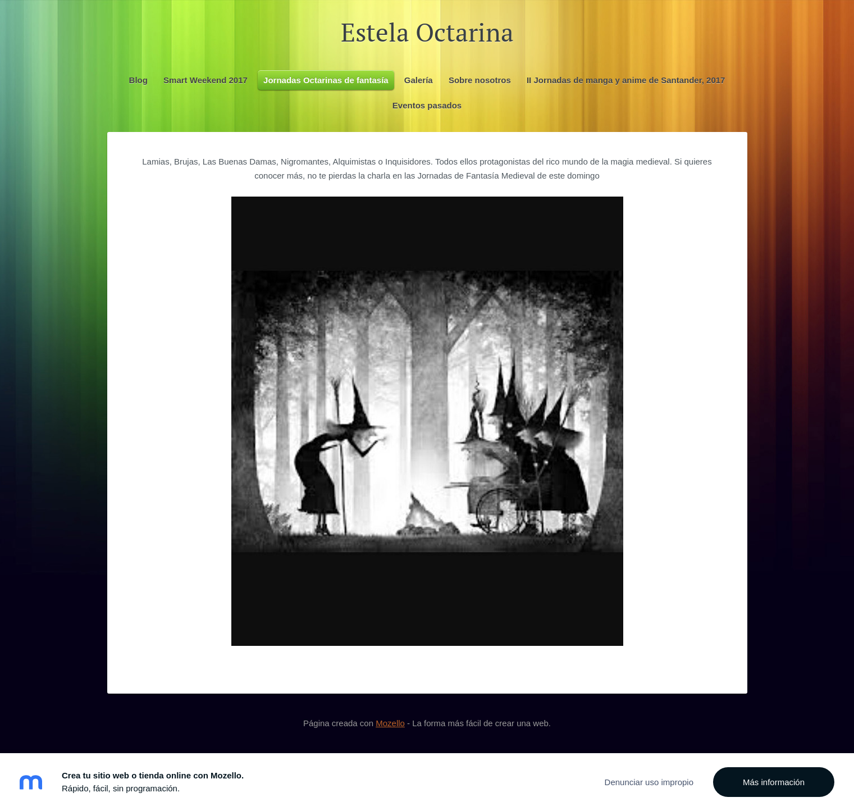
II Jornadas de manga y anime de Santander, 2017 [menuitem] (626, 80)
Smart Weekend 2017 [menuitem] (205, 80)
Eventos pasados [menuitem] (427, 105)
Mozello (390, 723)
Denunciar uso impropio (649, 782)
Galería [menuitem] (418, 80)
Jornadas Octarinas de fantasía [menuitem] (326, 80)
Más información (774, 782)
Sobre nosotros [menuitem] (480, 80)
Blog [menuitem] (138, 80)
